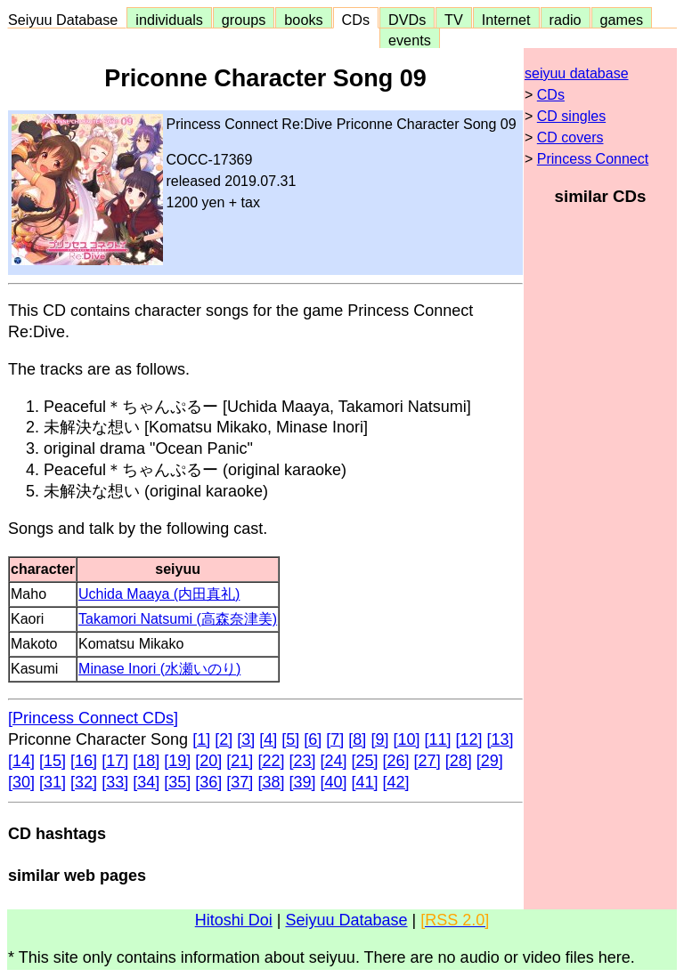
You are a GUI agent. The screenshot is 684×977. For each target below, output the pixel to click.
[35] (177, 782)
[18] (146, 761)
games (622, 20)
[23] (302, 761)
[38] (270, 782)
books (303, 20)
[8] (357, 739)
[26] (396, 761)
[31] (52, 782)
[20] (208, 761)
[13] (500, 739)
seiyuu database (577, 73)
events (409, 40)
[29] (489, 761)
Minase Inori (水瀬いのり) (159, 668)
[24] (333, 761)
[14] (21, 761)
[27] (427, 761)
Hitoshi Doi (234, 920)
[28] (458, 761)
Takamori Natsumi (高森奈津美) (177, 618)
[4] (268, 739)
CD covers (570, 137)
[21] (239, 761)
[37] (239, 782)
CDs (356, 20)
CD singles (571, 116)
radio (566, 20)
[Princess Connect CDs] (93, 718)
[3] (246, 739)
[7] (335, 739)
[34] (146, 782)
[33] (115, 782)
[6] (313, 739)
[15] (52, 761)
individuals (169, 20)
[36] (208, 782)
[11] (437, 739)
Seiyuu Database (67, 20)
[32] (83, 782)
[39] (302, 782)
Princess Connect (592, 158)
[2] (223, 739)
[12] (469, 739)
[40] (333, 782)
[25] (365, 761)
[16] (83, 761)
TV (453, 20)
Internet (506, 20)
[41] (365, 782)
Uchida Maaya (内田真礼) (159, 594)
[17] (115, 761)
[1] (201, 739)
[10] (406, 739)
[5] (290, 739)
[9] (379, 739)
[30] (21, 782)
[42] (396, 782)
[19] (177, 761)
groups (244, 20)
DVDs (407, 20)
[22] (270, 761)
